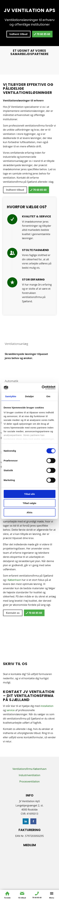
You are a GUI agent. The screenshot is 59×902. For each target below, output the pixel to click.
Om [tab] (48, 396)
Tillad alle (29, 493)
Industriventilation (29, 775)
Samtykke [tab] (10, 396)
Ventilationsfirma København (29, 769)
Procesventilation (29, 781)
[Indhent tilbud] (18, 34)
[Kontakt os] (13, 613)
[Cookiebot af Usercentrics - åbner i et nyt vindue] (42, 388)
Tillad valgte (29, 503)
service (10, 710)
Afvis (29, 512)
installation (46, 706)
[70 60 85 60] (42, 34)
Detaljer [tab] (29, 396)
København (14, 580)
